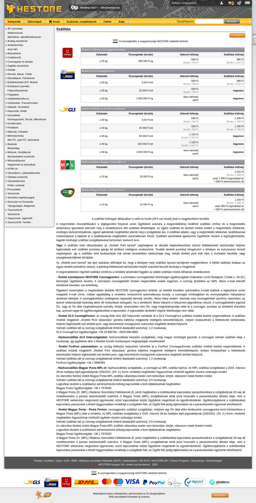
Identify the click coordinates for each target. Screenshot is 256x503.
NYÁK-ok (13, 168)
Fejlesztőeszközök (18, 90)
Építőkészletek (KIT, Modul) (23, 82)
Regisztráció (189, 3)
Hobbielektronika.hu (18, 98)
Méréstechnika (16, 135)
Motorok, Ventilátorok (19, 152)
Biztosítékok (14, 53)
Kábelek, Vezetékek (18, 107)
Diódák (11, 69)
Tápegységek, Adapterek (21, 205)
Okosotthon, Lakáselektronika (24, 173)
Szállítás (49, 460)
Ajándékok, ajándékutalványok (24, 37)
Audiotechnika (15, 45)
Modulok (12, 144)
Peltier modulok (16, 185)
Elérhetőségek (214, 460)
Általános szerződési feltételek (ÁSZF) (100, 460)
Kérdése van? (88, 7)
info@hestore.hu (110, 7)
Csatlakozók (14, 57)
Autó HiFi (13, 49)
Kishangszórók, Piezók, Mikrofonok (27, 119)
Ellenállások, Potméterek (21, 78)
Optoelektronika (16, 181)
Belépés (176, 3)
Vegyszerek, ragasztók (20, 218)
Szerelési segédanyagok (21, 197)
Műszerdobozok (16, 160)
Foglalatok (13, 94)
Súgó (121, 21)
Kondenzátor (15, 123)
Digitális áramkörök (18, 65)
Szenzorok (13, 193)
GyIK (66, 460)
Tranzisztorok (15, 209)
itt (139, 497)
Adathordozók (15, 33)
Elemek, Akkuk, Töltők (20, 74)
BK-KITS (144, 460)
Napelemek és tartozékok (22, 164)
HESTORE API (160, 460)
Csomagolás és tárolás (20, 61)
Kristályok (13, 127)
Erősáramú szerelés (19, 86)
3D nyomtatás (15, 28)
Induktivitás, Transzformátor (23, 103)
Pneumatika (14, 189)
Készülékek (14, 115)
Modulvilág (14, 148)
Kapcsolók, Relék (17, 111)
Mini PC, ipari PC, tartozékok (23, 139)
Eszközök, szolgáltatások (82, 21)
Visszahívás (197, 460)
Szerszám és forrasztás (20, 201)
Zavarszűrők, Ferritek (19, 222)
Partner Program (179, 460)
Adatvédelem (130, 460)
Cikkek (107, 21)
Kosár (54, 22)
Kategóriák (14, 21)
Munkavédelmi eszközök (21, 156)
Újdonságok (34, 21)
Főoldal (38, 460)
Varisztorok (14, 214)
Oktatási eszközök (18, 177)
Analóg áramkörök (18, 41)
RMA (74, 460)
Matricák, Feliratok (18, 131)
